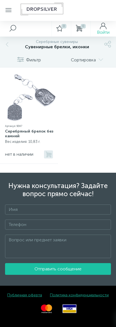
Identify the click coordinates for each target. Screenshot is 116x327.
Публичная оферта (24, 295)
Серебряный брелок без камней (29, 133)
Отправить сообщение (58, 268)
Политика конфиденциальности (79, 295)
